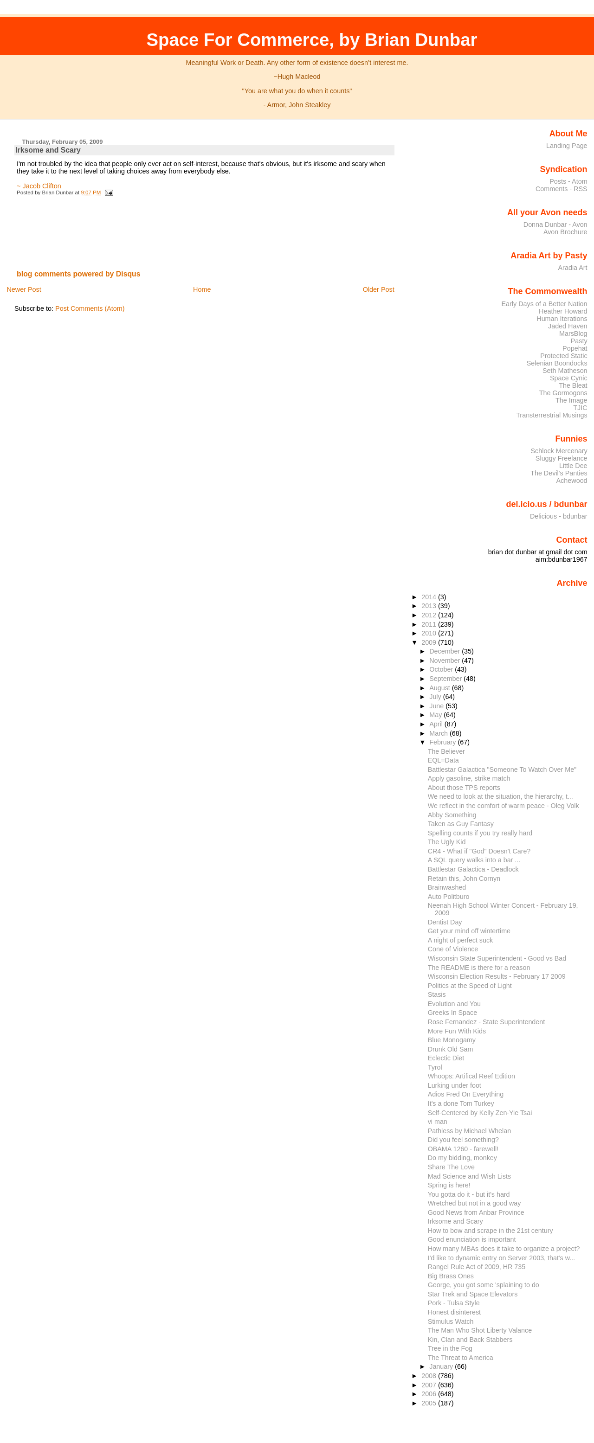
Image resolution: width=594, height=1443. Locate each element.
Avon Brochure (565, 232)
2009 (429, 642)
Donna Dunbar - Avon (555, 224)
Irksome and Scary (48, 150)
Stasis (437, 994)
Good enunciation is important (472, 1239)
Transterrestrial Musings (551, 415)
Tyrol (435, 1067)
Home (202, 289)
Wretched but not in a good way (474, 1203)
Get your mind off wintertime (469, 931)
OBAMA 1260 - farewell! (463, 1149)
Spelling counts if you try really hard (480, 833)
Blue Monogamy (452, 1040)
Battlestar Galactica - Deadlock (473, 869)
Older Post (378, 289)
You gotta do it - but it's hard (469, 1194)
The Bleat (573, 385)
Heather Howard (563, 311)
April (437, 724)
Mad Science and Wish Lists (469, 1176)
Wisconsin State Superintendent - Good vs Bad (497, 958)
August (440, 688)
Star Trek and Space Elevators (473, 1294)
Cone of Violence (453, 949)
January (442, 1366)
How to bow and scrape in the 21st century (490, 1230)
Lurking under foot (454, 1085)
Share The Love (451, 1167)
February (443, 742)
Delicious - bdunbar (559, 516)
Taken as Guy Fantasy (461, 823)
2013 (429, 605)
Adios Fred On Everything (466, 1094)
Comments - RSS (562, 188)
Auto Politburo (449, 896)
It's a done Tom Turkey (461, 1103)
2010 (429, 633)
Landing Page (567, 145)
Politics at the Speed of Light (470, 985)
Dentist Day (445, 922)
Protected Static (563, 355)
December (445, 651)
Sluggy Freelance (562, 458)
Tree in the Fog (450, 1348)
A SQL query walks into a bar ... (474, 860)
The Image (571, 400)
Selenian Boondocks (557, 363)
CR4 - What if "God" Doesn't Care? (479, 851)
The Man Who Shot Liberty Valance (480, 1330)
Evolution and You (454, 1003)
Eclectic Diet (446, 1058)
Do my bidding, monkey (462, 1157)
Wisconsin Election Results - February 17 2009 (497, 976)
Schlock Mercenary (559, 451)
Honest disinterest (454, 1312)
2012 (429, 615)
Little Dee (573, 465)
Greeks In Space (452, 1012)
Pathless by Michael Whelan (469, 1131)
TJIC (580, 407)
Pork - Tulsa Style (454, 1303)
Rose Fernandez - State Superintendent (486, 1022)
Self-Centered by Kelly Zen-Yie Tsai (480, 1112)
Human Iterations (561, 318)
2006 (429, 1394)
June (437, 706)
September (446, 678)
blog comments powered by (79, 274)
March (439, 733)
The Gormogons (563, 393)
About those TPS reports (464, 787)
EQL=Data (443, 760)
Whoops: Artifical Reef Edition (471, 1076)
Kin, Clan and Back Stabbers (470, 1339)
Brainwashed (447, 887)
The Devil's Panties (558, 473)
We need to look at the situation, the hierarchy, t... (500, 796)
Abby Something (452, 815)
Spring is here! (449, 1185)
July (436, 696)
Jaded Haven (568, 326)
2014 (429, 597)
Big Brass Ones (451, 1276)
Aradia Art (573, 267)
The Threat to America (460, 1357)
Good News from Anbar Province (476, 1212)
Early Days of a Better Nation (544, 304)
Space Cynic (569, 378)
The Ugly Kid (447, 842)
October (442, 669)
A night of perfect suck (460, 940)
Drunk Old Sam (450, 1049)
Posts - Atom (568, 181)
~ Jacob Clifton (39, 186)
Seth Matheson (565, 370)
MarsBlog (573, 333)
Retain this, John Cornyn (464, 878)
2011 (429, 624)
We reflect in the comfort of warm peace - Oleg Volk (503, 805)
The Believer (446, 751)
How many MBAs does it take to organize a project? (504, 1248)
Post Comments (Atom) (90, 308)
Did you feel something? (463, 1139)
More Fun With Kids (457, 1031)
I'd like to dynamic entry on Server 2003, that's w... (501, 1258)
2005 (429, 1403)
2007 (429, 1385)
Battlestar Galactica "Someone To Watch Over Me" (502, 769)
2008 (429, 1375)
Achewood (572, 480)
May (436, 714)
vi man (437, 1121)
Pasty (579, 341)
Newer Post (23, 289)
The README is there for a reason (479, 967)
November (445, 660)
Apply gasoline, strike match (469, 778)
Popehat (575, 348)
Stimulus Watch (451, 1321)
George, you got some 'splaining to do (483, 1285)
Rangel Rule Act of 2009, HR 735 (476, 1266)
